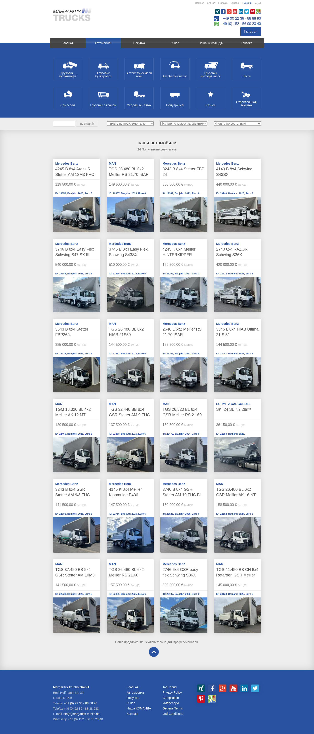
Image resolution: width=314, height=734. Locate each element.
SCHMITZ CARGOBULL (233, 404)
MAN (112, 163)
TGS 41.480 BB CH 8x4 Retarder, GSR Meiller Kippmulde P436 (237, 575)
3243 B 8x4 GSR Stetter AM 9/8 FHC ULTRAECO (72, 495)
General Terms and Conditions (173, 711)
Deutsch (199, 3)
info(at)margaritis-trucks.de (81, 714)
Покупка (139, 43)
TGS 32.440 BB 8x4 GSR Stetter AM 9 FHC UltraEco (129, 415)
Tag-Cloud (170, 687)
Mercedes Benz (66, 163)
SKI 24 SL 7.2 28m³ (233, 409)
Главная (67, 43)
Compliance (171, 698)
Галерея (250, 31)
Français (223, 3)
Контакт (246, 43)
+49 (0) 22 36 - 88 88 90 (242, 18)
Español (235, 3)
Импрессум (171, 703)
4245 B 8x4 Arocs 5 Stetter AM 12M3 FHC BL (74, 174)
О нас (175, 43)
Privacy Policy (172, 692)
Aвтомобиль (103, 43)
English (211, 3)
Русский (246, 3)
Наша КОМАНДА (211, 43)
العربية (258, 3)
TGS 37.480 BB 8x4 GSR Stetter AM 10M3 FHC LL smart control (75, 575)
